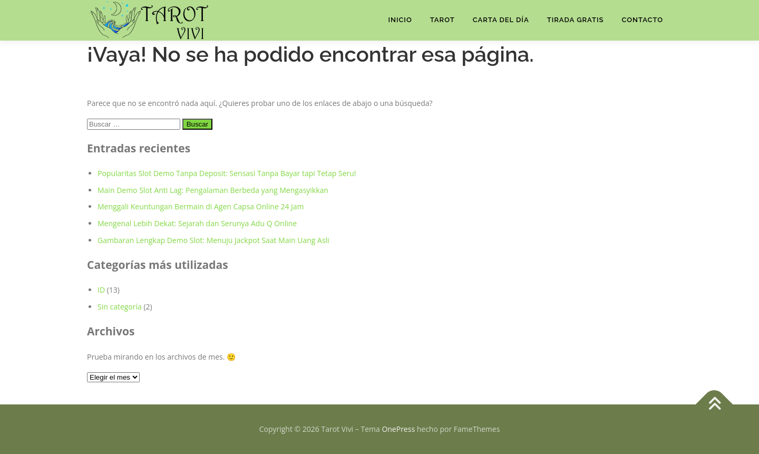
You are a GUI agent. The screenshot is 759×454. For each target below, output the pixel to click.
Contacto (642, 20)
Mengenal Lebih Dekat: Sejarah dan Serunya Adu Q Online (197, 223)
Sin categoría (120, 307)
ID (101, 290)
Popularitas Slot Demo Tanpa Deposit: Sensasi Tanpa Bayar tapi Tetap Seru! (227, 173)
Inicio (400, 20)
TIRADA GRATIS (575, 20)
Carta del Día (501, 20)
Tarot (442, 20)
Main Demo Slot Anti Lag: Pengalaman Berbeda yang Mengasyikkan (213, 190)
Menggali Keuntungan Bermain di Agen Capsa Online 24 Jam (201, 206)
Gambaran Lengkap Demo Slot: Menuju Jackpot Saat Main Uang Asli (213, 240)
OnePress (398, 429)
